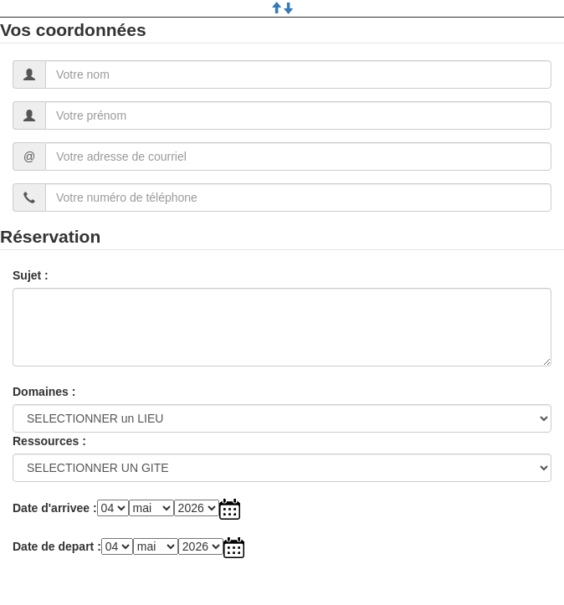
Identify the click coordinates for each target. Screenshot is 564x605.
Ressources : (49, 441)
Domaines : (44, 391)
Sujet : (31, 275)
